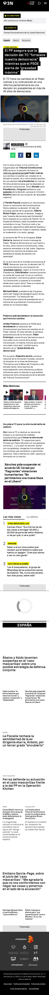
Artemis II (8, 2)
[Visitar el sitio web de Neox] (35, 947)
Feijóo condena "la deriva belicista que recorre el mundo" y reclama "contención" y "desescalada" (12, 695)
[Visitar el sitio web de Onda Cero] (13, 959)
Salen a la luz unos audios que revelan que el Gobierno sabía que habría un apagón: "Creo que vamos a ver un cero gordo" (25, 551)
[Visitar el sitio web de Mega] (24, 953)
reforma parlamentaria (14, 173)
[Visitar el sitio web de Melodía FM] (35, 959)
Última (32, 8)
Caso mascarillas (18, 523)
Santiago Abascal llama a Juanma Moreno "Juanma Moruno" (12, 912)
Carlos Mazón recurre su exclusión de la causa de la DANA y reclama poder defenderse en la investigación (13, 814)
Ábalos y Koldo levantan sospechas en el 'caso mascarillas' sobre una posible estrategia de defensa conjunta (24, 664)
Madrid (16, 40)
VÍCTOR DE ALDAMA (18, 564)
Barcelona (26, 40)
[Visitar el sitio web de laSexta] (24, 947)
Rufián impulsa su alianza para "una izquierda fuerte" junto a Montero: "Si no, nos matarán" (35, 914)
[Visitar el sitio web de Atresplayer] (18, 965)
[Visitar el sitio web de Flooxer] (33, 965)
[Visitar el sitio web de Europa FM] (24, 959)
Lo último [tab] (32, 517)
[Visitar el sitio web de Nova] (13, 953)
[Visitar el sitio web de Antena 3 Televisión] (13, 947)
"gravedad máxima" (12, 270)
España (24, 625)
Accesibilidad (34, 989)
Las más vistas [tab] (12, 517)
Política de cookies (38, 984)
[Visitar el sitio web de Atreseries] (35, 953)
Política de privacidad (21, 984)
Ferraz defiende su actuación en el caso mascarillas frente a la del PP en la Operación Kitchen (24, 784)
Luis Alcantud (17, 144)
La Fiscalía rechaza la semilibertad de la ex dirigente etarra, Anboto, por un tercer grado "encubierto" (23, 740)
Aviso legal (8, 984)
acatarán (7, 192)
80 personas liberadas (21, 2)
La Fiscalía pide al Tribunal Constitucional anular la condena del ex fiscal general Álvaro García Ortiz (35, 814)
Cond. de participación (18, 989)
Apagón (12, 543)
